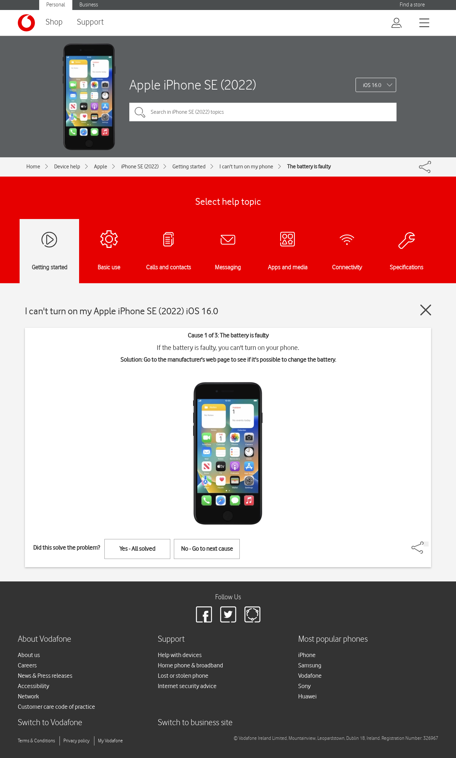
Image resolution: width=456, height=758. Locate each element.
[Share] (426, 543)
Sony (304, 686)
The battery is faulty (309, 166)
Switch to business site (195, 722)
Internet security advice (187, 686)
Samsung (309, 665)
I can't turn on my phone (246, 166)
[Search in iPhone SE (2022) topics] (263, 112)
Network (28, 696)
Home (33, 166)
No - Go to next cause (207, 548)
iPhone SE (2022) (140, 166)
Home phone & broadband (190, 665)
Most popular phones (333, 639)
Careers (27, 665)
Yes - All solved (137, 548)
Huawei (307, 696)
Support (90, 22)
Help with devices (180, 654)
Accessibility (33, 686)
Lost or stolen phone (183, 675)
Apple (100, 166)
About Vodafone (44, 639)
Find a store (412, 5)
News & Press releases (45, 675)
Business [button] (88, 5)
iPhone (307, 654)
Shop (54, 22)
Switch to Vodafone (50, 722)
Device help (67, 166)
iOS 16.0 (372, 85)
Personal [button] (55, 5)
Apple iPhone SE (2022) (192, 85)
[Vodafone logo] (26, 22)
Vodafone (310, 675)
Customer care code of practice (56, 706)
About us (29, 654)
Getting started (189, 166)
